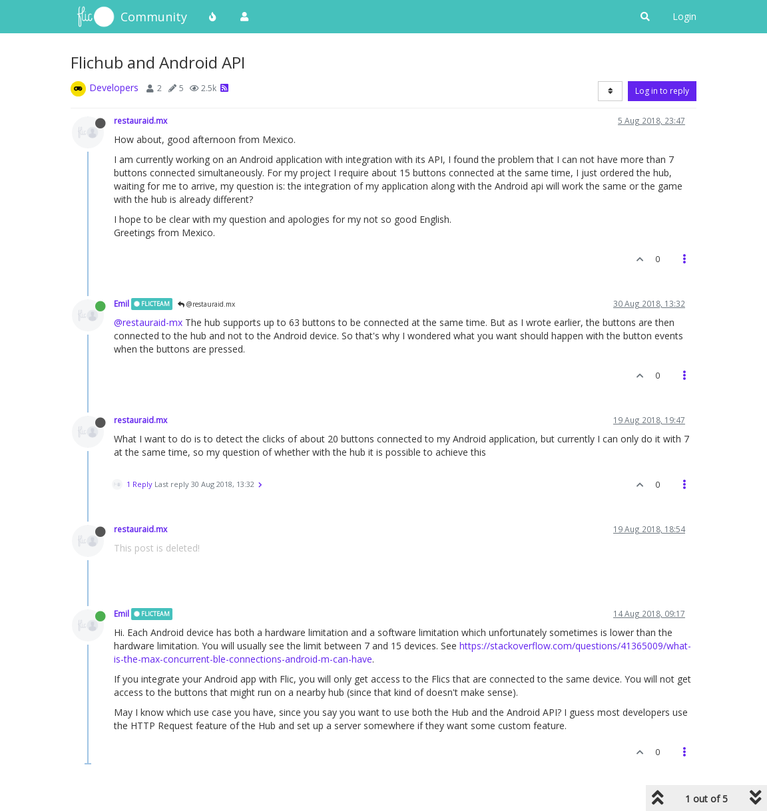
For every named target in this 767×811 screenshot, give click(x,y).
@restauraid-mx (148, 322)
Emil (121, 303)
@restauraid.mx (206, 304)
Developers (113, 87)
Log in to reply (662, 90)
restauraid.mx (140, 120)
